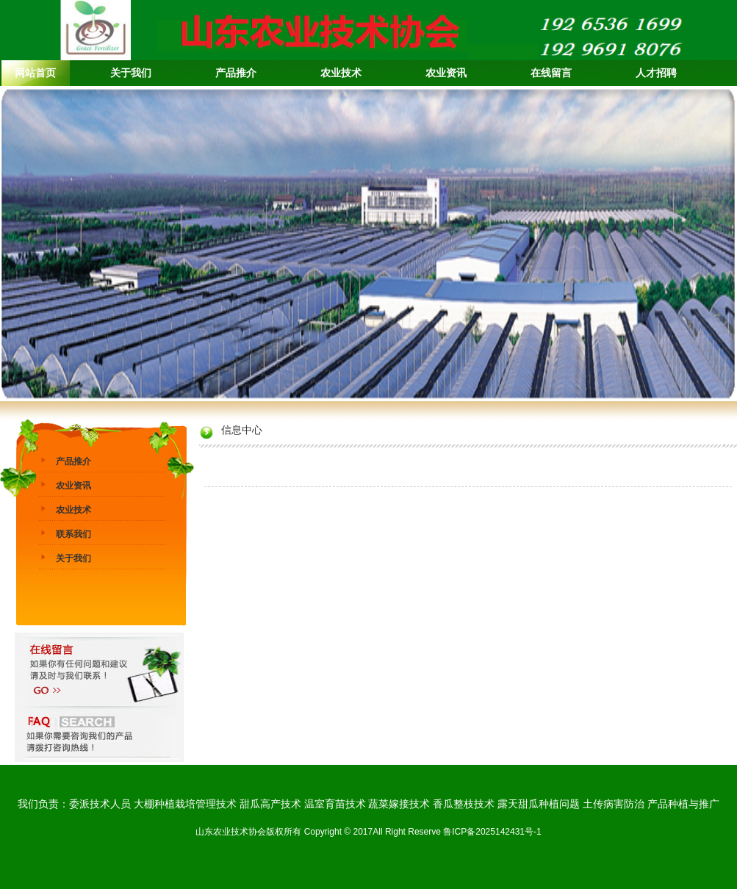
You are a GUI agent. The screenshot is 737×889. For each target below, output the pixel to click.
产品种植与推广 (683, 804)
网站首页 (35, 73)
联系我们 (73, 534)
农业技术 (73, 510)
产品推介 (73, 461)
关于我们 (73, 558)
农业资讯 (73, 486)
